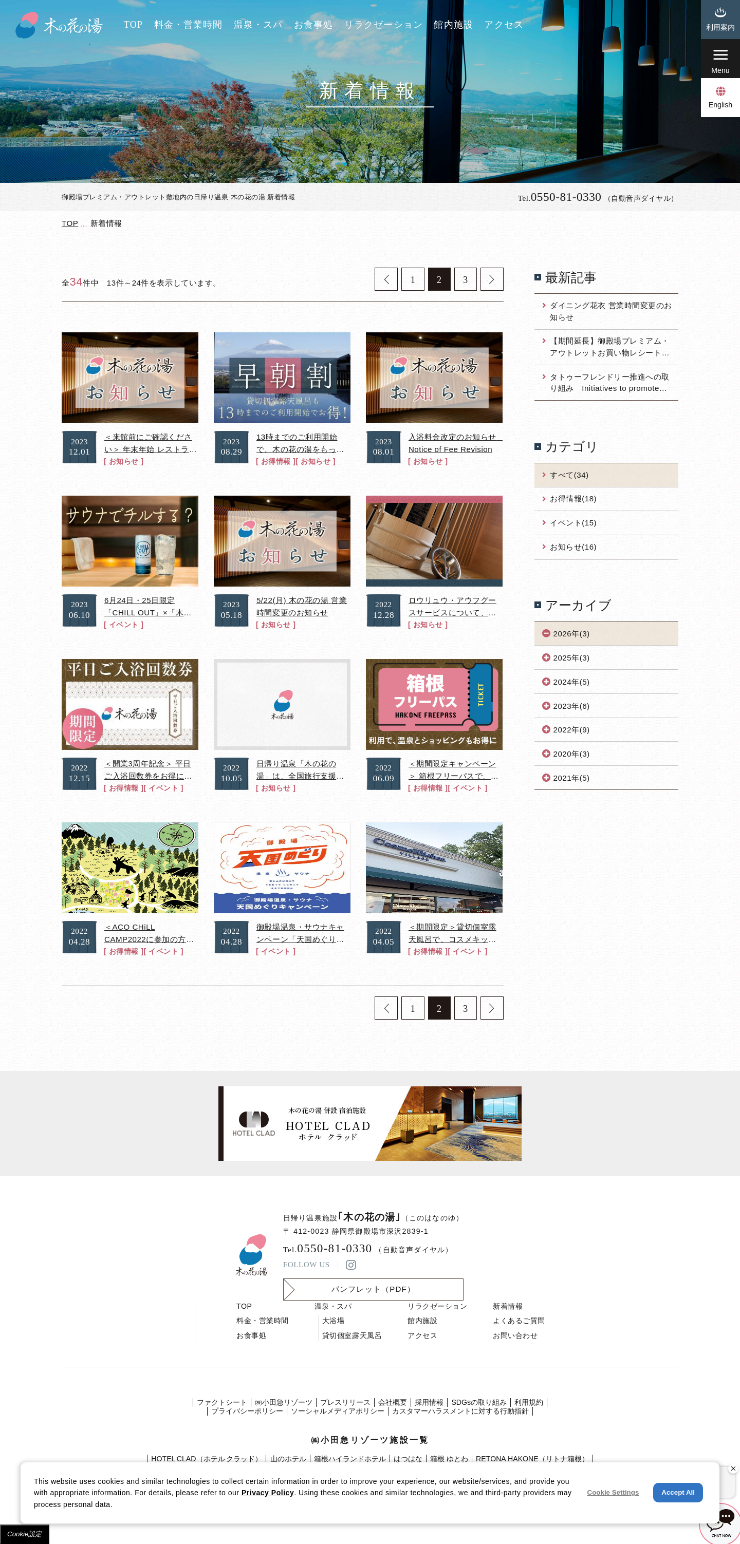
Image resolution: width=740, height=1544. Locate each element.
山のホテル (288, 1459)
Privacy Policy (268, 1493)
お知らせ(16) (573, 546)
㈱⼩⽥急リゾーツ (283, 1402)
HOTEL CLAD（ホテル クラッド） (206, 1459)
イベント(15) (573, 522)
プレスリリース (345, 1402)
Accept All (678, 1492)
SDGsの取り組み (479, 1402)
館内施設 (453, 25)
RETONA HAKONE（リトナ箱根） (532, 1459)
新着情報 (508, 1306)
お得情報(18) (573, 498)
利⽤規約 (528, 1402)
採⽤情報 (429, 1402)
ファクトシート (222, 1402)
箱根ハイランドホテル (350, 1459)
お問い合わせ (515, 1335)
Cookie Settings (613, 1492)
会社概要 (392, 1402)
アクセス (503, 25)
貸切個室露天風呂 (352, 1335)
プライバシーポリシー (247, 1411)
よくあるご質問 (519, 1320)
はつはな (408, 1459)
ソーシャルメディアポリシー (337, 1411)
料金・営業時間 (188, 25)
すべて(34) (569, 474)
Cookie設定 (24, 1534)
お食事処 (313, 25)
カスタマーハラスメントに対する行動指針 (460, 1411)
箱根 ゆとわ (449, 1459)
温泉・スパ (258, 25)
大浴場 (333, 1320)
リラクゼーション (383, 25)
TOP (133, 25)
